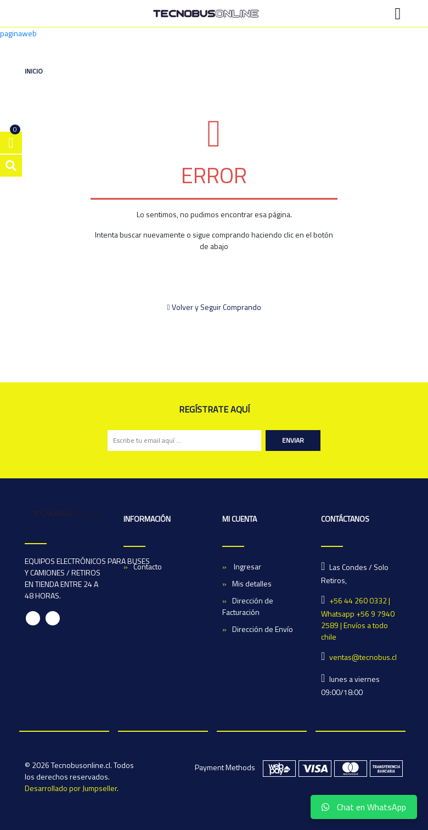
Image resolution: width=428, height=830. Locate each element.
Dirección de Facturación (247, 606)
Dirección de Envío (262, 629)
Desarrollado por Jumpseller (71, 788)
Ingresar (246, 566)
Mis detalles (252, 583)
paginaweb (18, 33)
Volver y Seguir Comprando (214, 307)
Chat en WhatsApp (364, 807)
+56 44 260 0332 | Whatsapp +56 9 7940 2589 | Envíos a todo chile (358, 618)
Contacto (147, 566)
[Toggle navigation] (398, 13)
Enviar (293, 440)
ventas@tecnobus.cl (363, 657)
